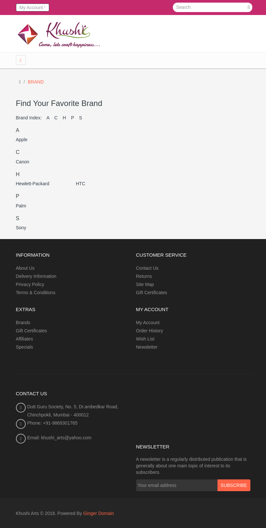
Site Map (145, 284)
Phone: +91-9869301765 (52, 423)
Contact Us (147, 268)
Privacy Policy (30, 284)
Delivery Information (36, 276)
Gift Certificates (151, 292)
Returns (144, 276)
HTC (80, 183)
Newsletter (147, 347)
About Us (25, 268)
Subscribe (234, 485)
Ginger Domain (98, 513)
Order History (149, 330)
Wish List (145, 338)
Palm (21, 205)
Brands (23, 322)
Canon (22, 161)
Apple (22, 139)
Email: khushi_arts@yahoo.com (59, 437)
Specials (24, 347)
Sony (21, 227)
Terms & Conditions (35, 292)
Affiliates (24, 338)
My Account (148, 322)
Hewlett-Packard (32, 183)
